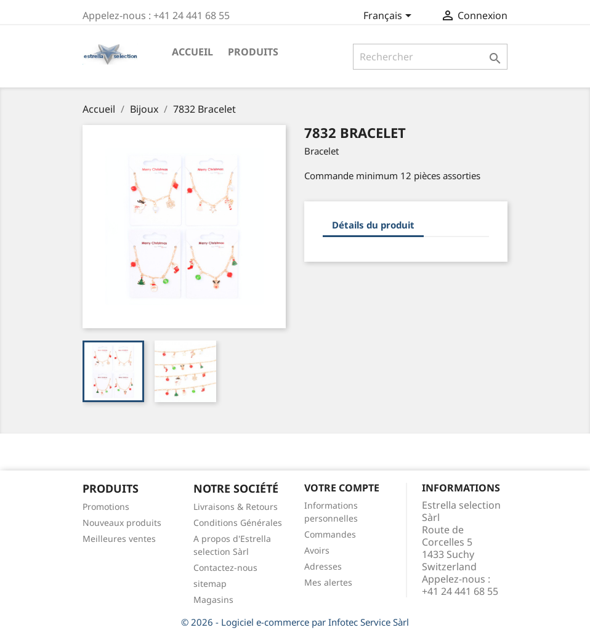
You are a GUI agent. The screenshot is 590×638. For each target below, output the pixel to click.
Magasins (213, 599)
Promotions (106, 506)
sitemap (210, 583)
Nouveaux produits (122, 522)
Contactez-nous (225, 567)
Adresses (323, 566)
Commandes (330, 534)
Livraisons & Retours (235, 506)
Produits (253, 52)
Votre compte (341, 488)
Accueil (192, 52)
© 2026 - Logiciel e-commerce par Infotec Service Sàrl (295, 622)
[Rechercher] (430, 57)
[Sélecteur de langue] (389, 16)
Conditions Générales (237, 522)
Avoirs (316, 550)
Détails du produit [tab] (373, 225)
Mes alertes (328, 582)
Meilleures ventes (119, 538)
